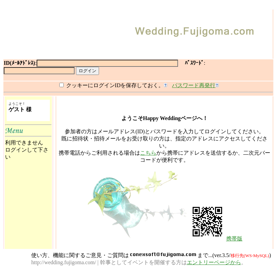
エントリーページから (214, 262)
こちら (148, 153)
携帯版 (234, 238)
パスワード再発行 (193, 85)
